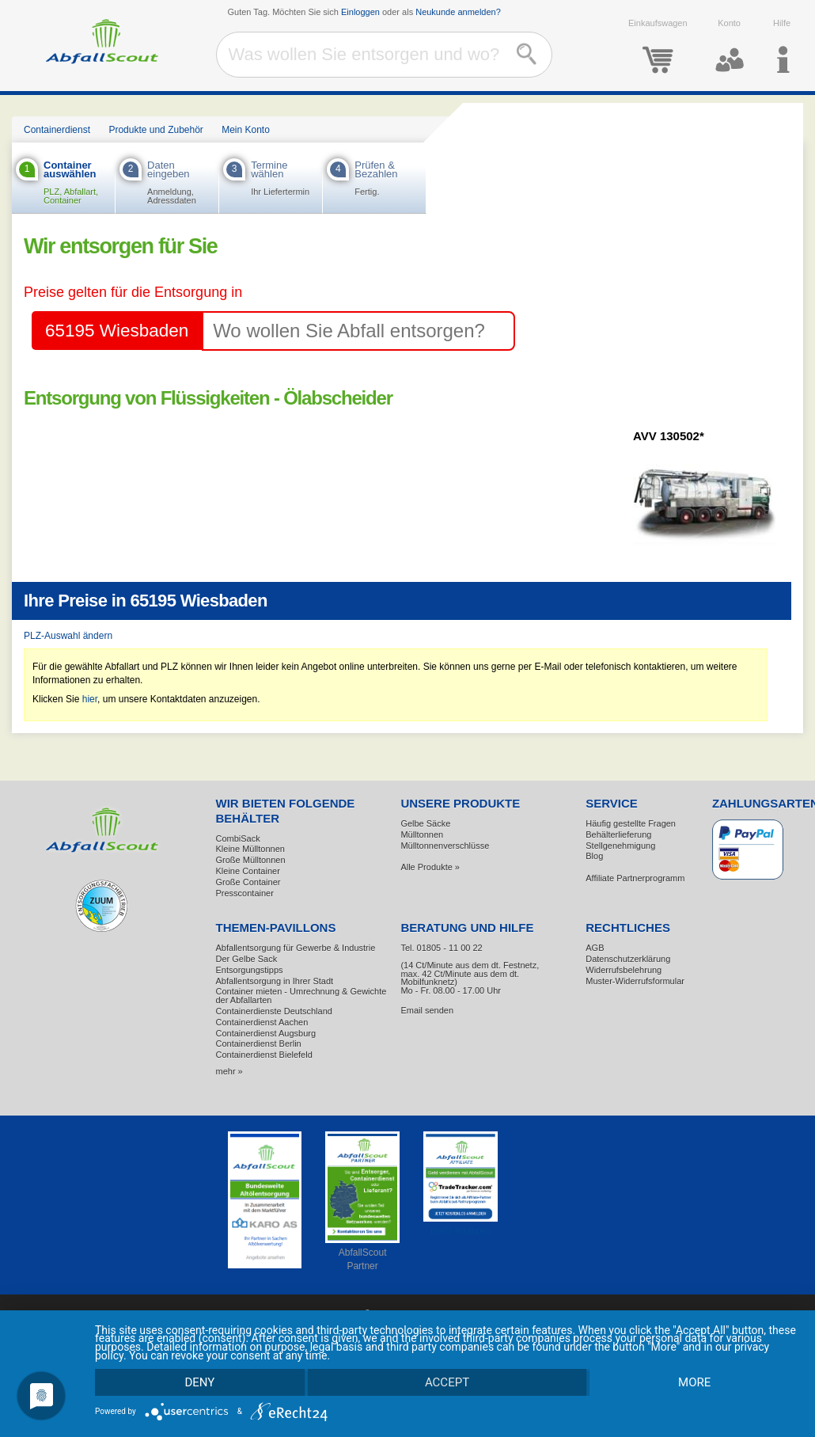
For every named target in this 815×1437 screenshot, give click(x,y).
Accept (447, 1382)
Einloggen (360, 12)
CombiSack (238, 838)
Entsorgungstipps (249, 970)
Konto (729, 46)
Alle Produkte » (430, 867)
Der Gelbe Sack (247, 959)
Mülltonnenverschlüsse (444, 845)
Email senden (426, 1010)
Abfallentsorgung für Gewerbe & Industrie (296, 947)
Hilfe (782, 46)
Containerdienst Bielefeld (264, 1054)
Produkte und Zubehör (155, 129)
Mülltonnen (421, 834)
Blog (594, 856)
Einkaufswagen (658, 46)
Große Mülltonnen (251, 860)
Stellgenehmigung (620, 845)
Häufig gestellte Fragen (631, 823)
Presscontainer (245, 893)
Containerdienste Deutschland (274, 1011)
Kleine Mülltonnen (250, 848)
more (694, 1382)
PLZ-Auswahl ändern (68, 635)
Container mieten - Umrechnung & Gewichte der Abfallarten (301, 996)
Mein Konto (246, 129)
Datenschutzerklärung (628, 959)
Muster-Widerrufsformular (635, 981)
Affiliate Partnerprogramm (635, 878)
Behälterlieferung (618, 834)
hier (89, 699)
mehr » (229, 1071)
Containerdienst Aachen (262, 1022)
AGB (595, 947)
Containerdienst (57, 129)
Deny (199, 1382)
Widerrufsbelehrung (623, 970)
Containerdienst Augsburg (266, 1033)
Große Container (248, 882)
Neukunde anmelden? (458, 12)
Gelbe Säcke (425, 823)
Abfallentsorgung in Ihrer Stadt (275, 981)
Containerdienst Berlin (258, 1043)
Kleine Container (248, 871)
